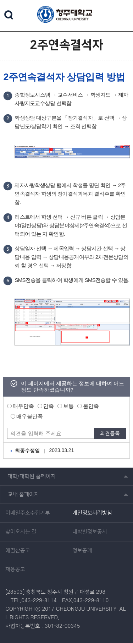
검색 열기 (8, 15)
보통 (68, 406)
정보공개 (82, 551)
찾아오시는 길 (21, 532)
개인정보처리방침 (92, 513)
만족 (48, 406)
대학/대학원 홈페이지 (31, 476)
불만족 (91, 406)
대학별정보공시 (89, 532)
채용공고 (15, 569)
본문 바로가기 (66, 0)
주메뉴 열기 (121, 14)
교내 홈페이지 (23, 494)
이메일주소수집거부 (27, 513)
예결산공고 (17, 551)
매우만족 (23, 406)
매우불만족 (29, 416)
